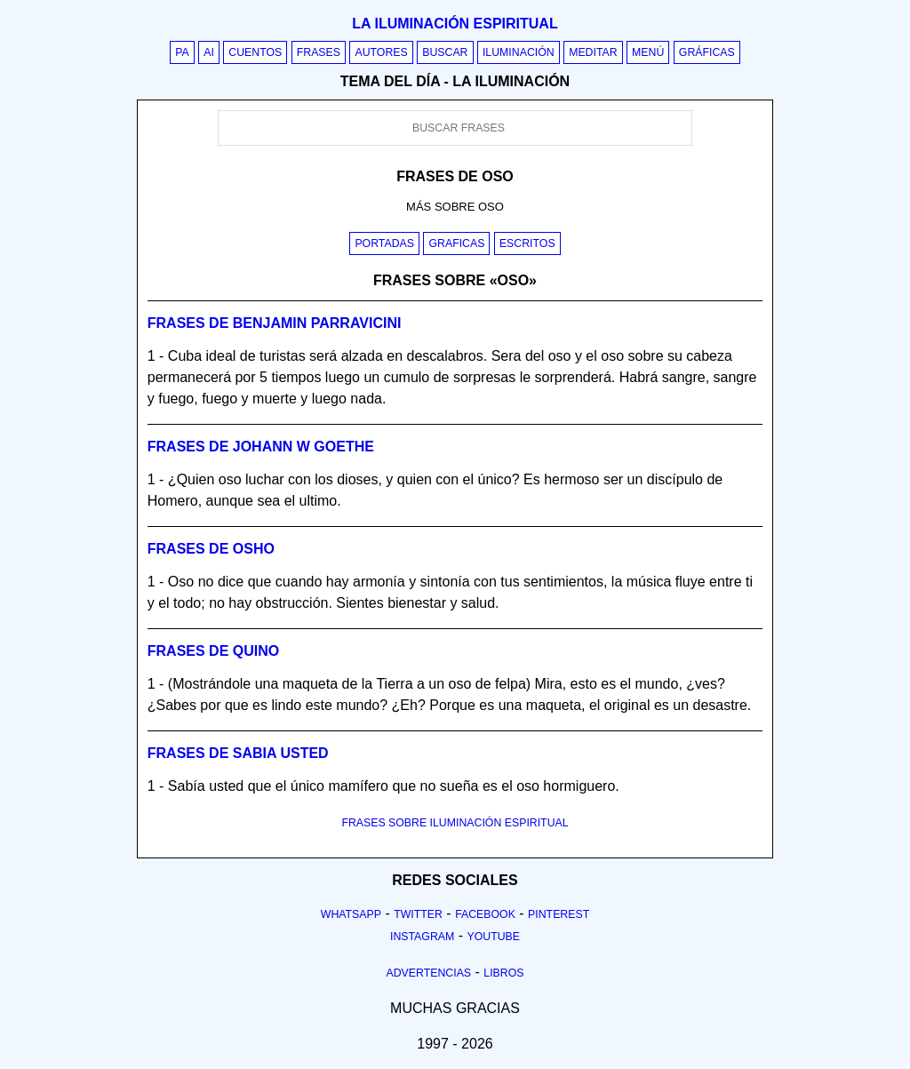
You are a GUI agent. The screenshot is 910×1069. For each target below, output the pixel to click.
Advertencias (429, 973)
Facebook (485, 914)
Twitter (418, 914)
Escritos (527, 243)
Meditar (593, 52)
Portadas (384, 243)
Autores (381, 52)
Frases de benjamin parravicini (275, 323)
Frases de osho (211, 548)
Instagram (422, 936)
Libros (503, 973)
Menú (648, 52)
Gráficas (707, 52)
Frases (318, 52)
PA (182, 52)
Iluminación (519, 52)
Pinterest (558, 914)
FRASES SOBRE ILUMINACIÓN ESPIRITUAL (454, 823)
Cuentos (255, 52)
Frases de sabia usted (238, 753)
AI (209, 52)
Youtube (493, 936)
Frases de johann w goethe (261, 446)
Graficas (456, 243)
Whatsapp (351, 914)
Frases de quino (213, 650)
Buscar (444, 52)
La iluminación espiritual (454, 23)
